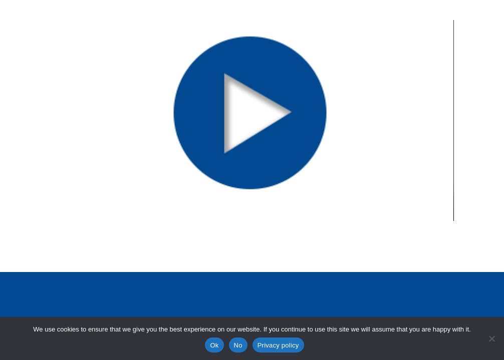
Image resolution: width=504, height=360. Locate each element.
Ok (214, 345)
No (238, 345)
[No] (491, 339)
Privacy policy (278, 345)
